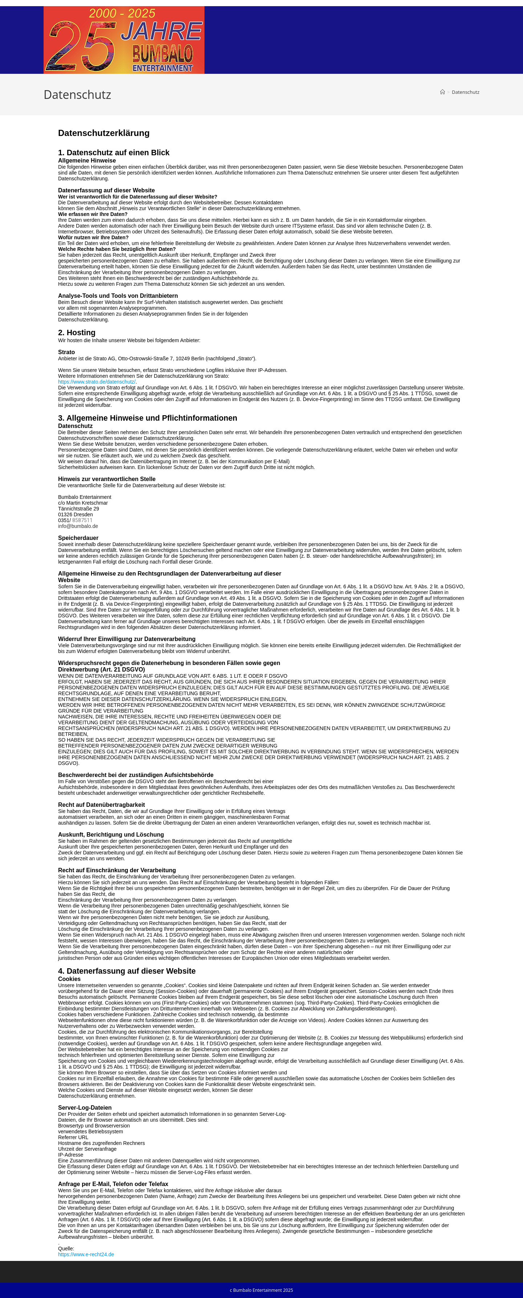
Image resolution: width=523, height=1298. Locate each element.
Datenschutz (465, 92)
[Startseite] (442, 92)
